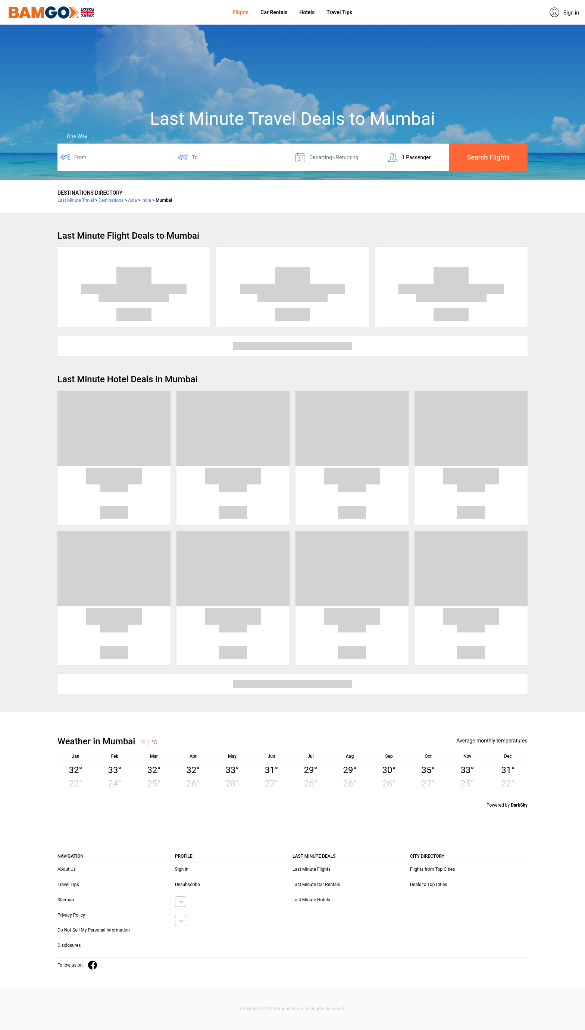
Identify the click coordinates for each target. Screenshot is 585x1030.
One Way (72, 136)
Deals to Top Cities (428, 884)
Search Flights (488, 157)
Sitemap (65, 899)
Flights (240, 12)
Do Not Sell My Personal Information (93, 930)
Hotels (307, 12)
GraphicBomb (289, 1008)
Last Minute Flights (311, 869)
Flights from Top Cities (432, 869)
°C (154, 742)
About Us (66, 869)
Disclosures (69, 945)
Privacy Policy (71, 915)
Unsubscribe (187, 884)
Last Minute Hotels (311, 899)
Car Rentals (273, 12)
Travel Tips (339, 12)
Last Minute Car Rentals (316, 884)
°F (142, 742)
